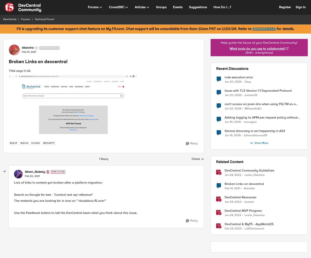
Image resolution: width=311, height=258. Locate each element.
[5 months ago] (233, 81)
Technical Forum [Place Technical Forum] (44, 19)
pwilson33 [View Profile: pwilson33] (251, 95)
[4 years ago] (233, 175)
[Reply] (191, 143)
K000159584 (264, 29)
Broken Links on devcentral (244, 184)
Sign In (301, 7)
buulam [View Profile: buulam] (249, 201)
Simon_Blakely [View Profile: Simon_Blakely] (35, 172)
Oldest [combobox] (198, 159)
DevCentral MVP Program (243, 211)
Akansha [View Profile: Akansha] (28, 48)
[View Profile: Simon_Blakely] (18, 174)
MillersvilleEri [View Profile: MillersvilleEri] (253, 108)
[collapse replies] (4, 171)
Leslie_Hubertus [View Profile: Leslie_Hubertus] (254, 174)
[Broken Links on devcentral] (32, 176)
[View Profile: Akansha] (14, 50)
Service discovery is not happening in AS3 (255, 131)
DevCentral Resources (240, 197)
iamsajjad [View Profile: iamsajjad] (250, 121)
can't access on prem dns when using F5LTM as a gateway (260, 104)
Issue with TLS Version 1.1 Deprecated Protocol (258, 91)
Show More (259, 143)
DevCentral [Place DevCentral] (9, 19)
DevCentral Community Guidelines (249, 170)
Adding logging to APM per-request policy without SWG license (261, 117)
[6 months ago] (233, 135)
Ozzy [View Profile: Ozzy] (248, 81)
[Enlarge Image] (103, 106)
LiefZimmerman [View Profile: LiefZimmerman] (254, 228)
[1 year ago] (233, 229)
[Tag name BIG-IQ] (24, 143)
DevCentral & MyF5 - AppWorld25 (249, 224)
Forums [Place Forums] (25, 19)
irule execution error (239, 77)
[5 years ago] (232, 188)
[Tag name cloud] (35, 143)
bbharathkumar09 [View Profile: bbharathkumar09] (255, 135)
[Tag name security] (49, 143)
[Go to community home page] (23, 7)
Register (285, 7)
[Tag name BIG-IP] (13, 143)
